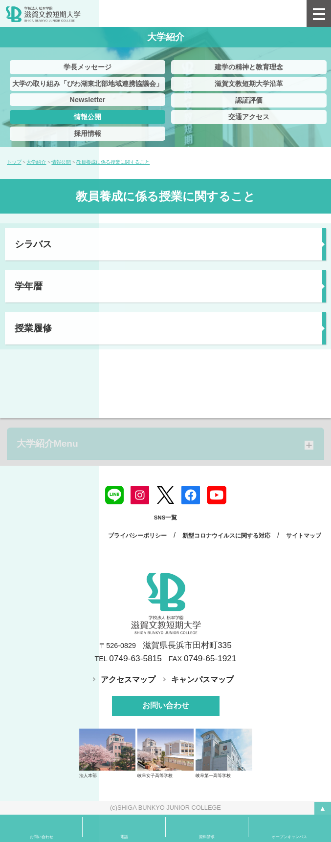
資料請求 (207, 837)
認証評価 (249, 100)
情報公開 (87, 117)
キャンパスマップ (202, 679)
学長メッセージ (87, 67)
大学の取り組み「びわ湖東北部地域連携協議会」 (87, 83)
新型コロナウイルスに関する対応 (226, 536)
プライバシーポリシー (137, 536)
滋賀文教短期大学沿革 (249, 83)
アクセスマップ (128, 679)
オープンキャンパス (289, 837)
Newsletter (88, 100)
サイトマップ (303, 536)
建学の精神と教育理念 (249, 67)
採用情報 (87, 133)
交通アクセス (248, 117)
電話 (124, 837)
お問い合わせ (165, 705)
